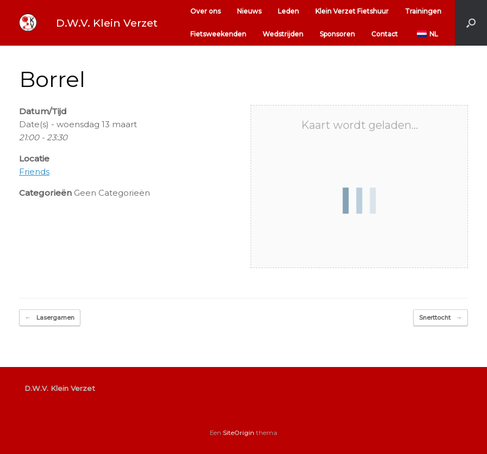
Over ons (205, 11)
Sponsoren (337, 34)
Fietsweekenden (218, 34)
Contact (384, 34)
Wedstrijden (283, 34)
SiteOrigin (238, 433)
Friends (34, 171)
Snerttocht (440, 317)
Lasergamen (49, 317)
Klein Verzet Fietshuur (352, 11)
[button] (471, 23)
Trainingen (423, 11)
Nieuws (249, 11)
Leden (288, 11)
